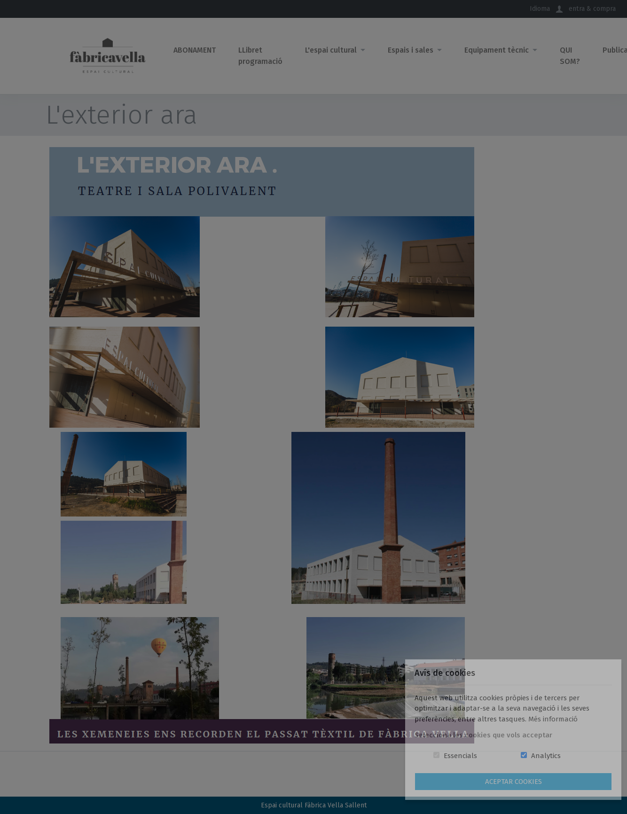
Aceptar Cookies (513, 781)
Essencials (460, 755)
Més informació (553, 719)
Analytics (546, 755)
